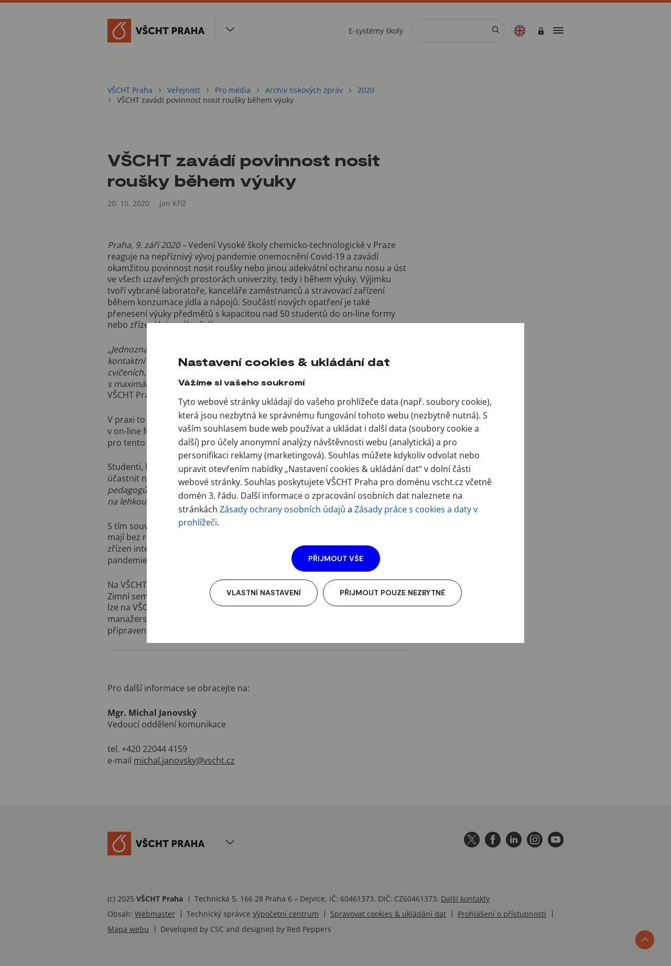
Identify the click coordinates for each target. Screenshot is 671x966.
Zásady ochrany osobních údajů (282, 509)
